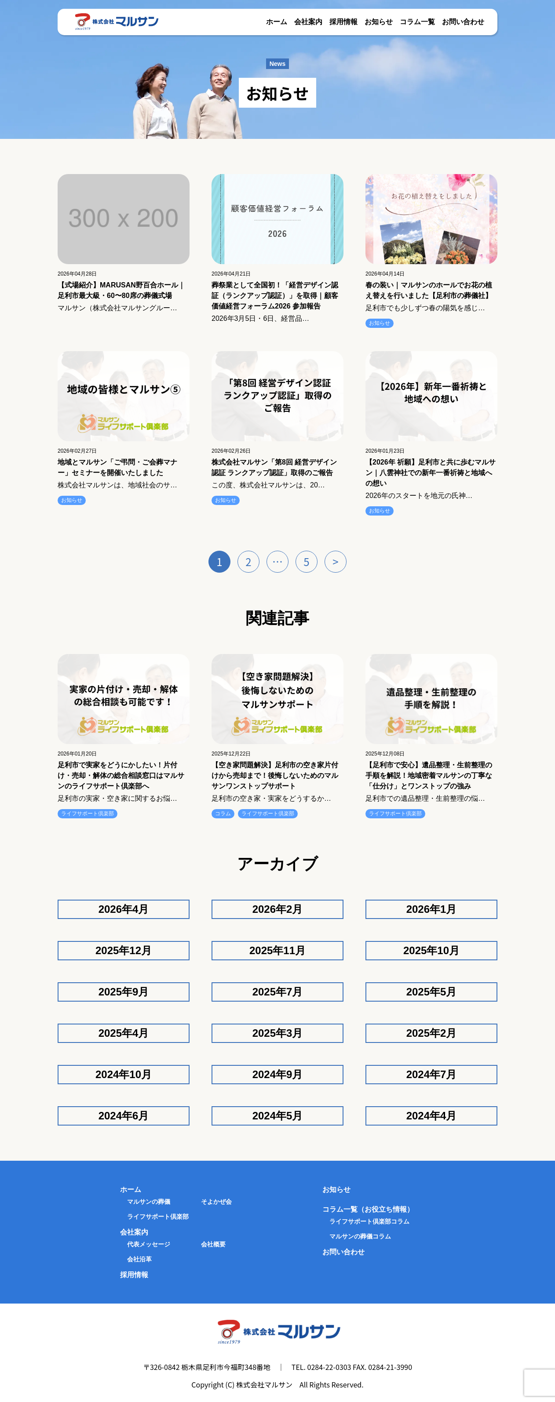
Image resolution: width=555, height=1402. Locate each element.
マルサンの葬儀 (148, 1201)
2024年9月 (277, 1074)
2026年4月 (124, 909)
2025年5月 (431, 992)
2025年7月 (277, 992)
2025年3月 (277, 1033)
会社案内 (308, 21)
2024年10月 (123, 1074)
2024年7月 (431, 1074)
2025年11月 (277, 950)
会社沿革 (139, 1259)
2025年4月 (124, 1033)
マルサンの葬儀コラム (360, 1236)
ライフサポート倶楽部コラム (369, 1221)
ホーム (276, 21)
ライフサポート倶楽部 (87, 813)
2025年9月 (124, 992)
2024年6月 (124, 1116)
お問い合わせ (463, 21)
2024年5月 (277, 1116)
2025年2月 (431, 1033)
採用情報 (343, 21)
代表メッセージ (148, 1244)
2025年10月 (431, 950)
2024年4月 (431, 1116)
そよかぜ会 (216, 1201)
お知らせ (379, 21)
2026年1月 (431, 909)
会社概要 (213, 1244)
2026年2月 (277, 909)
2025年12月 (123, 950)
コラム (223, 813)
